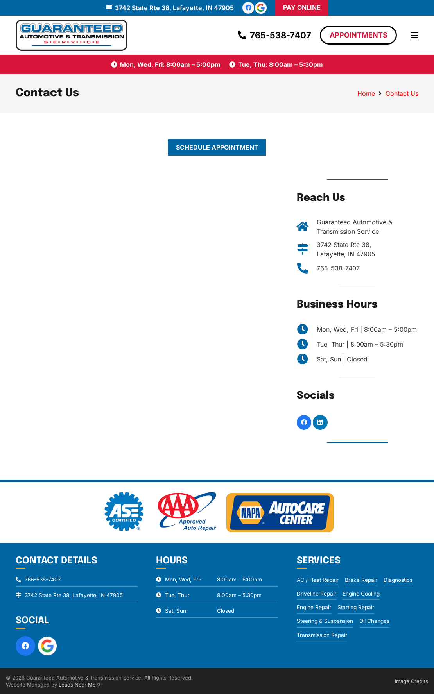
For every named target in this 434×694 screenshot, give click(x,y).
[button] (414, 35)
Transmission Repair (322, 635)
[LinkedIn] (320, 422)
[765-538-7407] (307, 268)
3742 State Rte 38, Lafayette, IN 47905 (74, 595)
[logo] (71, 35)
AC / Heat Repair (318, 580)
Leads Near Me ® (80, 684)
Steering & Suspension (325, 621)
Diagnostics (398, 580)
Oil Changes (374, 621)
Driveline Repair (316, 593)
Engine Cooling (361, 593)
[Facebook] (248, 8)
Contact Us (402, 93)
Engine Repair (314, 607)
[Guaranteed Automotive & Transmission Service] (307, 226)
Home (366, 93)
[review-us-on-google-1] (261, 8)
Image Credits (411, 681)
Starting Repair (355, 607)
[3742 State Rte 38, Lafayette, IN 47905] (307, 249)
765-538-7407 (338, 268)
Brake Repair (361, 580)
